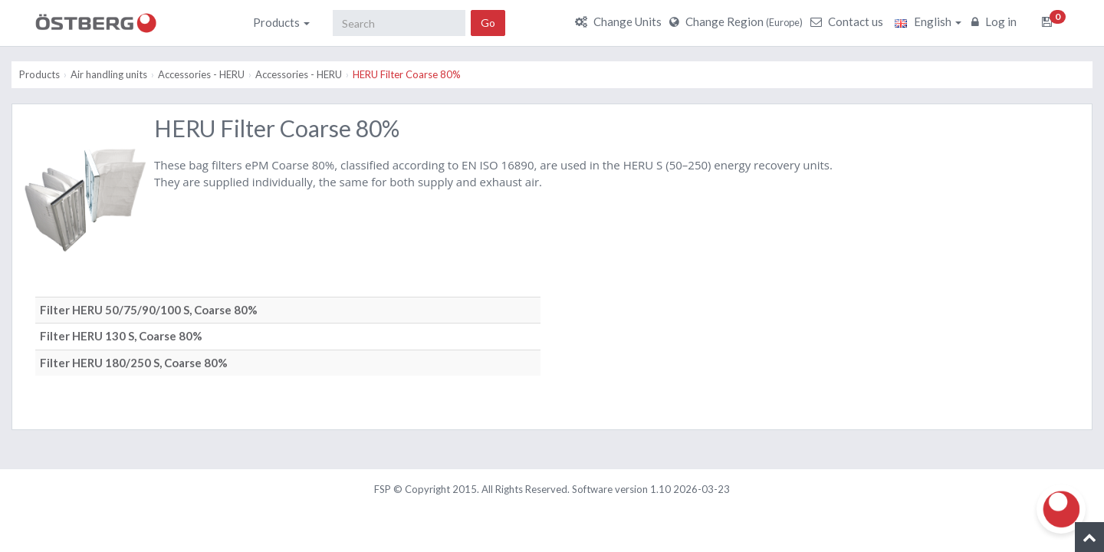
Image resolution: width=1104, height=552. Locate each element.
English (928, 21)
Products (281, 22)
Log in (996, 21)
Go (488, 22)
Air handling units (109, 74)
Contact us (848, 21)
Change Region (738, 21)
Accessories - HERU (201, 74)
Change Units (620, 21)
